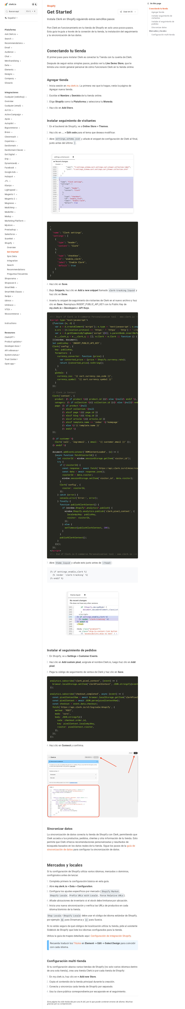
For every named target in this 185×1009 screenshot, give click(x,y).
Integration (12, 260)
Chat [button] (7, 56)
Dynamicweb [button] (11, 163)
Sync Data (12, 256)
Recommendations (16, 269)
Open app (10, 364)
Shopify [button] (8, 243)
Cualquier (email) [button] (13, 106)
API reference (12, 350)
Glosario (9, 83)
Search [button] (8, 39)
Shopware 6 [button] (10, 283)
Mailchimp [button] (10, 207)
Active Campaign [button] (13, 114)
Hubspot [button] (9, 176)
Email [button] (7, 47)
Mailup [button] (8, 216)
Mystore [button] (8, 225)
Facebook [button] (9, 167)
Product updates (13, 341)
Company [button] (9, 78)
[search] (21, 11)
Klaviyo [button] (8, 185)
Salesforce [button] (10, 234)
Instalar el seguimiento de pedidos (162, 22)
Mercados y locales (157, 31)
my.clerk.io (72, 85)
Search (10, 265)
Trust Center (11, 359)
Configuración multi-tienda (163, 35)
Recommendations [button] (14, 43)
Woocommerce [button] (12, 314)
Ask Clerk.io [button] (10, 34)
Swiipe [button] (8, 296)
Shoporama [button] (10, 278)
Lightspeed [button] (10, 190)
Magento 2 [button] (10, 199)
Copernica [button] (9, 141)
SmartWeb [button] (10, 287)
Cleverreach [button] (10, 137)
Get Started (13, 252)
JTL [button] (6, 181)
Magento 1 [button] (10, 194)
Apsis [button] (7, 119)
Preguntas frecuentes (17, 274)
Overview (9, 101)
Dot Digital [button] (10, 154)
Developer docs (13, 346)
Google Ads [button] (10, 172)
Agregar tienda (157, 12)
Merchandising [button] (12, 61)
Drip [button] (7, 159)
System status (12, 355)
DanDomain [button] (10, 145)
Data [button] (7, 65)
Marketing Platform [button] (14, 221)
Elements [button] (9, 69)
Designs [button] (8, 74)
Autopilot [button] (9, 123)
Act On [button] (8, 110)
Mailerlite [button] (9, 212)
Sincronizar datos (159, 27)
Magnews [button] (9, 203)
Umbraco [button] (9, 305)
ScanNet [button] (9, 238)
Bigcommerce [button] (11, 128)
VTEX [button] (7, 309)
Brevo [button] (7, 132)
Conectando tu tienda (158, 9)
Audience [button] (9, 52)
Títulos (77, 943)
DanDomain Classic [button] (14, 150)
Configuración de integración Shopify (111, 935)
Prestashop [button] (10, 229)
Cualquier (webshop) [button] (15, 97)
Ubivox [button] (8, 300)
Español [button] (10, 18)
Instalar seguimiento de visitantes (161, 17)
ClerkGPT (10, 337)
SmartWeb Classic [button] (13, 292)
